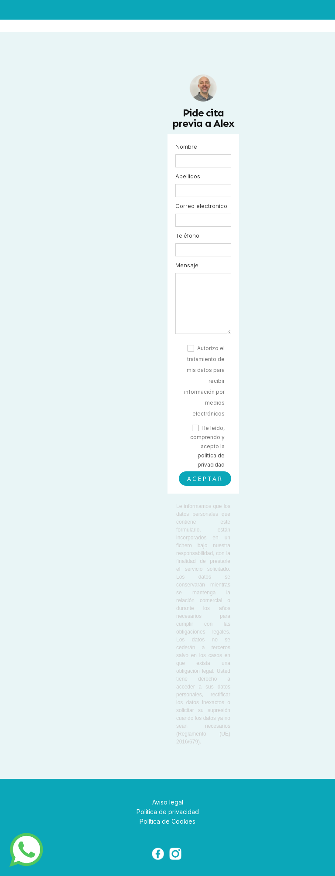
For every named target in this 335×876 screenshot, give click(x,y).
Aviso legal (167, 802)
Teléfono (187, 235)
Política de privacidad (168, 811)
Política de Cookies (167, 821)
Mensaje (186, 265)
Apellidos (187, 176)
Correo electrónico (201, 205)
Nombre (186, 146)
